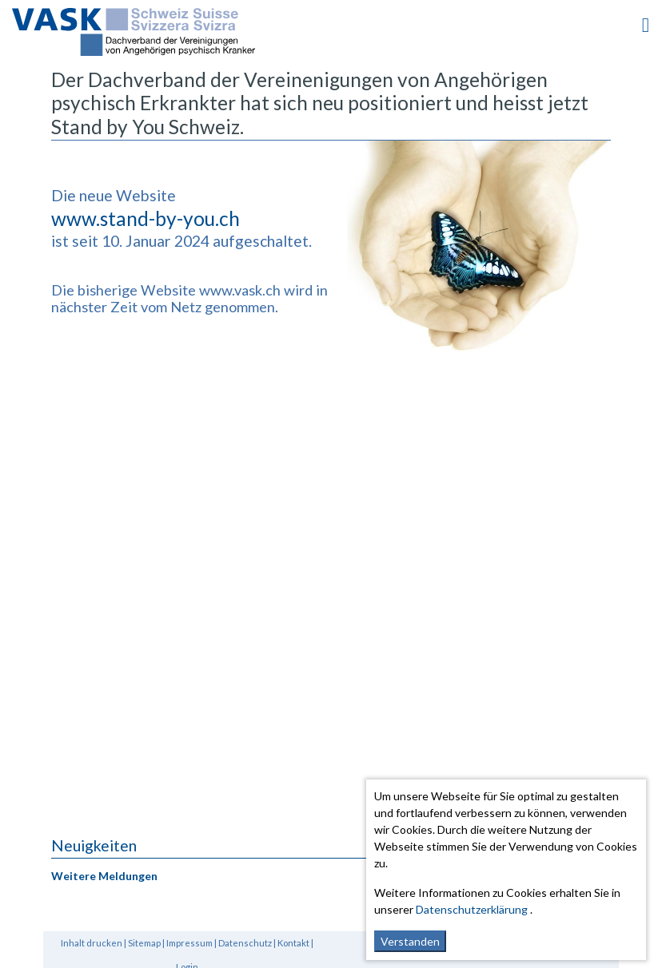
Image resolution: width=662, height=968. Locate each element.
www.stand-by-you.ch (145, 218)
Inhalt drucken (91, 943)
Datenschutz (245, 943)
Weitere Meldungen (104, 876)
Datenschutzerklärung (472, 909)
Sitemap (144, 943)
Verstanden (410, 941)
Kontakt (293, 943)
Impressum (189, 943)
